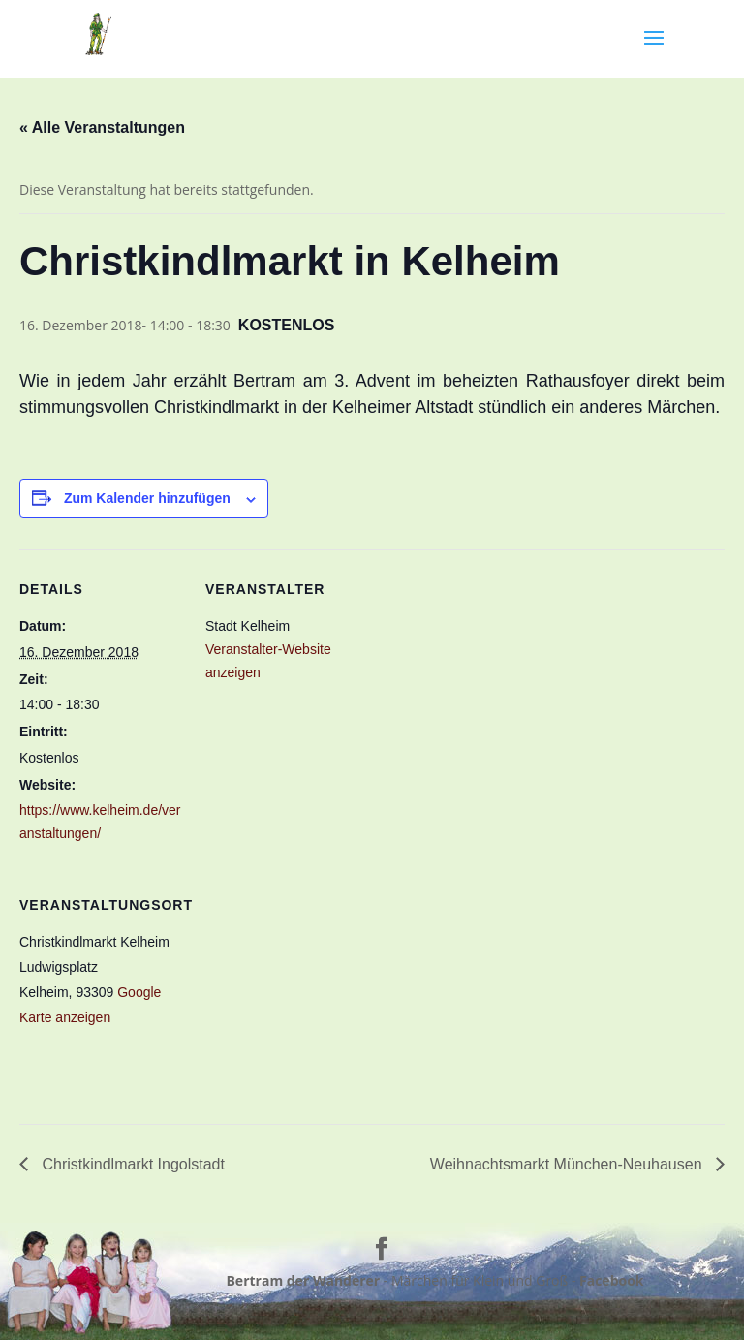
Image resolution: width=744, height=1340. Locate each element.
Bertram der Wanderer (303, 1280)
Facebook (611, 1280)
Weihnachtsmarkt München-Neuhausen (568, 1164)
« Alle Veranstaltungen (102, 127)
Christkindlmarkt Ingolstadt (131, 1164)
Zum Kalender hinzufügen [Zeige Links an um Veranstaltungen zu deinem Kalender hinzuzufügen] (147, 498)
